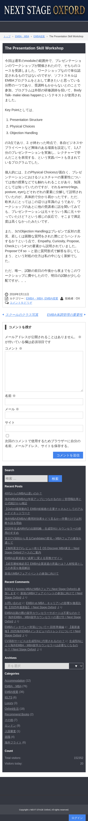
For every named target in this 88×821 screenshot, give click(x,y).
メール (12, 409)
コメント (13, 348)
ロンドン (10, 725)
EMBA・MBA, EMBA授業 (42, 298)
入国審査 (10, 731)
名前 (10, 396)
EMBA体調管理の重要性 (65, 315)
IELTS (8, 697)
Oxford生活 (12, 708)
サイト (10, 422)
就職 (7, 737)
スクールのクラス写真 (21, 315)
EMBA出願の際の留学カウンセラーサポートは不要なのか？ (42, 613)
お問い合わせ (13, 603)
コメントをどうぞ (21, 302)
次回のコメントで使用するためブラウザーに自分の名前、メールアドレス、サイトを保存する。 (42, 443)
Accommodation (15, 680)
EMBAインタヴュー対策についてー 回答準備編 (34, 627)
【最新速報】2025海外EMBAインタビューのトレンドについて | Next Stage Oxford (42, 631)
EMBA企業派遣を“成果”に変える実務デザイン (33, 558)
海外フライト (13, 742)
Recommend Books (17, 714)
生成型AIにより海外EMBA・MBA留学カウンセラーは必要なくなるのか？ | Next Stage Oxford (44, 645)
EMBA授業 (11, 692)
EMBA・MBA (13, 686)
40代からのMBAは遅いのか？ (23, 493)
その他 (9, 720)
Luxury (9, 703)
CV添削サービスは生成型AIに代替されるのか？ (35, 641)
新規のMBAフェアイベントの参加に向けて (32, 573)
